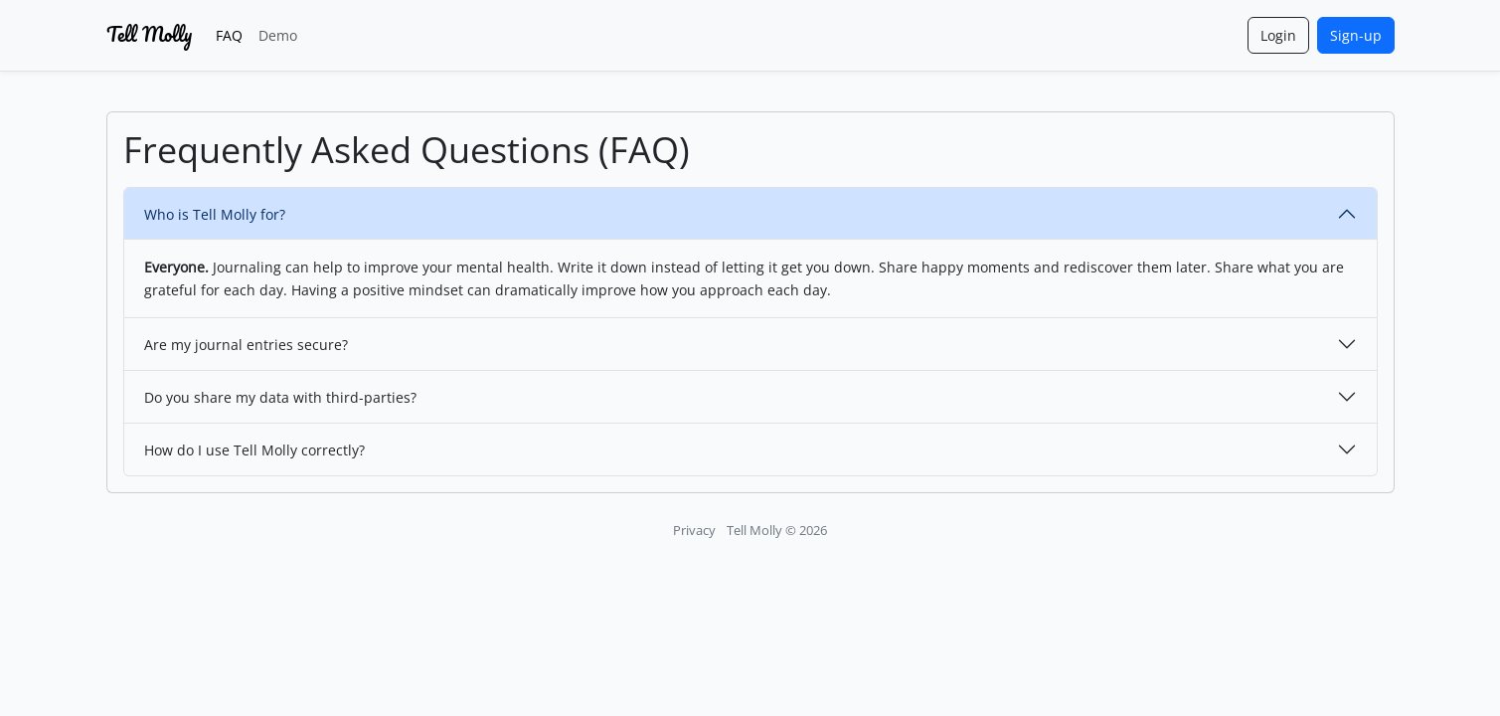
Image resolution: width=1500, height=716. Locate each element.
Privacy (694, 530)
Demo (277, 35)
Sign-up (1356, 35)
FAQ (229, 35)
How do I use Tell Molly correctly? (254, 450)
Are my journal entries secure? (246, 344)
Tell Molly (149, 34)
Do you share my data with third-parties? (280, 397)
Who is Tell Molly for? (214, 214)
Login (1278, 35)
